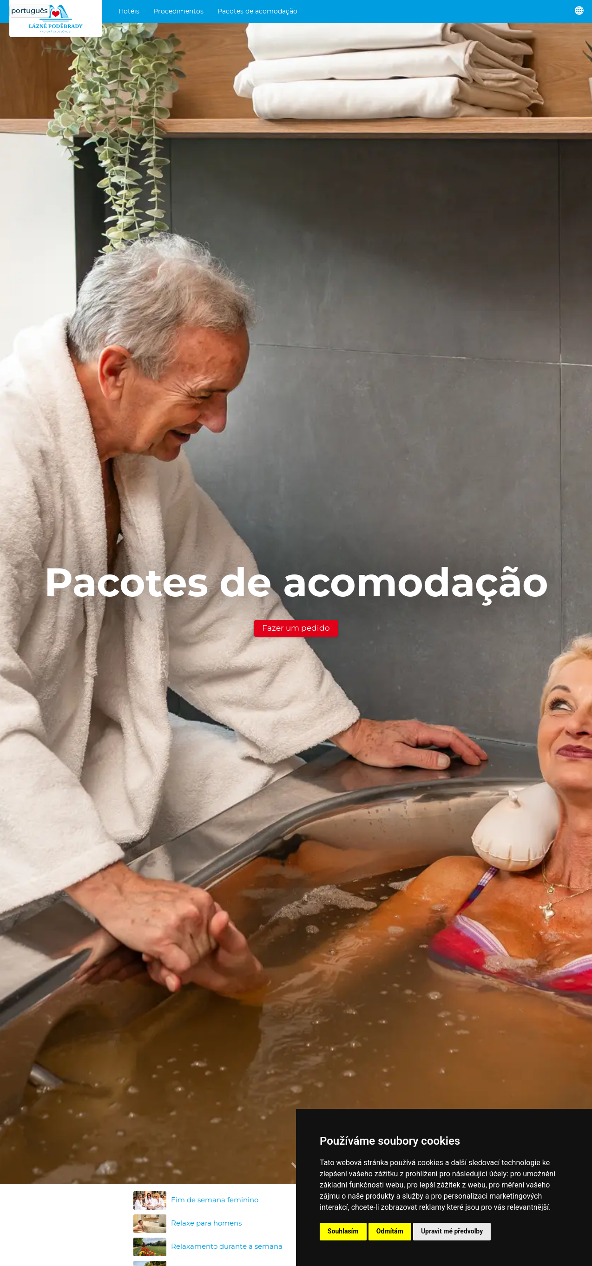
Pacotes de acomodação (257, 11)
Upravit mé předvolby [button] (452, 1231)
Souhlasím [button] (343, 1231)
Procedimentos (178, 11)
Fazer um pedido (296, 628)
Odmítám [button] (389, 1231)
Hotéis (128, 11)
